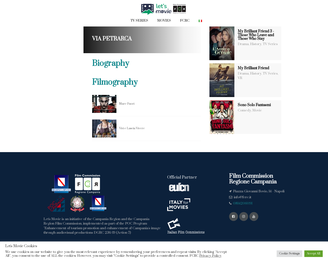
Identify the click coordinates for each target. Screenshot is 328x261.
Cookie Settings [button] (289, 253)
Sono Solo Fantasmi (254, 105)
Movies (164, 20)
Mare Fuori (126, 104)
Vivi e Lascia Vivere (132, 128)
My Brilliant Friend (253, 68)
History (255, 44)
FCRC (185, 20)
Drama (243, 44)
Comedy (244, 110)
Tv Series (139, 20)
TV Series (270, 44)
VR (240, 78)
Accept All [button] (313, 253)
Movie (257, 110)
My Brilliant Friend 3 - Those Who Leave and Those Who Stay (256, 35)
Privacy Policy (210, 256)
